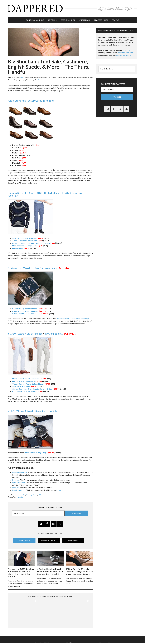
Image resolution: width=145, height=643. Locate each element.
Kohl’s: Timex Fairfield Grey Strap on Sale (32, 411)
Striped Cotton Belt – (24, 386)
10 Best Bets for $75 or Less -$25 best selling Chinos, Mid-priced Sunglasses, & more (79, 571)
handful (20, 497)
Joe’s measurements (125, 53)
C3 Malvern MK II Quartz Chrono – (30, 314)
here (39, 80)
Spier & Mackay (18, 482)
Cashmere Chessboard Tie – (27, 391)
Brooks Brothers (18, 490)
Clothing (29, 495)
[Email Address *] (38, 513)
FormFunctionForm (19, 472)
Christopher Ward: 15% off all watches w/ (38, 268)
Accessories (21, 495)
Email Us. (126, 50)
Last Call (15, 487)
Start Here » (24, 540)
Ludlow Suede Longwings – (27, 381)
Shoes (35, 495)
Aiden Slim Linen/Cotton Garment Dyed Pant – (33, 243)
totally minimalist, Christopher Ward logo (73, 318)
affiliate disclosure (123, 55)
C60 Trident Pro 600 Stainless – (28, 311)
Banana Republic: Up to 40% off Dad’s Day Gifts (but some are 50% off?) (45, 194)
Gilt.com (106, 636)
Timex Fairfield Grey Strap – (39, 452)
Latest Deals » (73, 540)
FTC (111, 636)
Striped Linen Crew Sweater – (27, 238)
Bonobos (15, 480)
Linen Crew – (20, 248)
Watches (41, 495)
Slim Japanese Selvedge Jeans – (27, 246)
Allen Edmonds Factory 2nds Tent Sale (31, 100)
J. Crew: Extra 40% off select (25, 333)
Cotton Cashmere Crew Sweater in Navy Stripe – (35, 389)
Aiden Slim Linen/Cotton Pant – (27, 240)
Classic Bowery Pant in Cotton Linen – (31, 384)
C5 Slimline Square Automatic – (28, 308)
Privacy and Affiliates (95, 636)
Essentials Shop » (48, 540)
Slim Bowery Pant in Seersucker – (29, 379)
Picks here (60, 490)
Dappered (72, 8)
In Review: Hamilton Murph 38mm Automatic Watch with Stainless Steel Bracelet (50, 571)
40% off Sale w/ (60, 333)
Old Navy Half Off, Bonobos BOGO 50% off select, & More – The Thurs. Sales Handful (21, 573)
